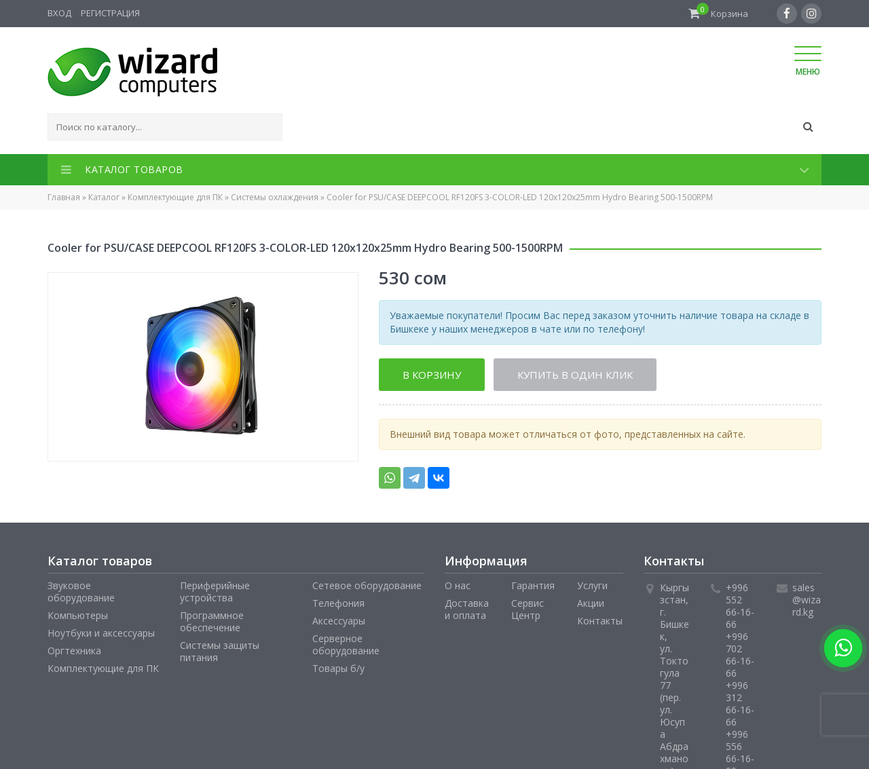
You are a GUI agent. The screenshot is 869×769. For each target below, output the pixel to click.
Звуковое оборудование (81, 591)
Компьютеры (78, 615)
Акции (590, 603)
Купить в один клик (575, 374)
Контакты (600, 620)
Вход (59, 13)
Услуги (592, 585)
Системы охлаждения (274, 197)
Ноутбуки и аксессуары (101, 632)
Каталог (103, 197)
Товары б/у (338, 668)
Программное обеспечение (212, 621)
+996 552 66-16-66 (740, 606)
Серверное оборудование (346, 644)
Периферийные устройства (215, 591)
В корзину (432, 374)
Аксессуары (338, 620)
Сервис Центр (527, 609)
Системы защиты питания (219, 651)
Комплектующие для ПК (175, 197)
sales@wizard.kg (806, 599)
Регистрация (110, 13)
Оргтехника (74, 650)
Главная (64, 197)
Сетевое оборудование (367, 585)
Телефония (338, 603)
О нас (457, 585)
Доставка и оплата (467, 609)
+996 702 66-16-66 (740, 654)
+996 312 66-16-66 (740, 703)
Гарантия (533, 585)
